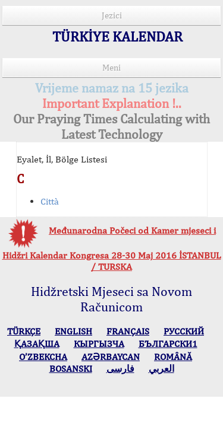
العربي (161, 368)
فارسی (120, 368)
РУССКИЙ (184, 331)
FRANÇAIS (127, 331)
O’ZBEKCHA (43, 356)
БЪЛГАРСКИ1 (168, 343)
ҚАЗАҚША (36, 343)
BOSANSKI (70, 368)
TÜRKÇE (23, 331)
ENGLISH (73, 331)
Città (49, 201)
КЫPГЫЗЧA (99, 343)
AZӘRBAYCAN (110, 356)
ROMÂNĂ (173, 356)
